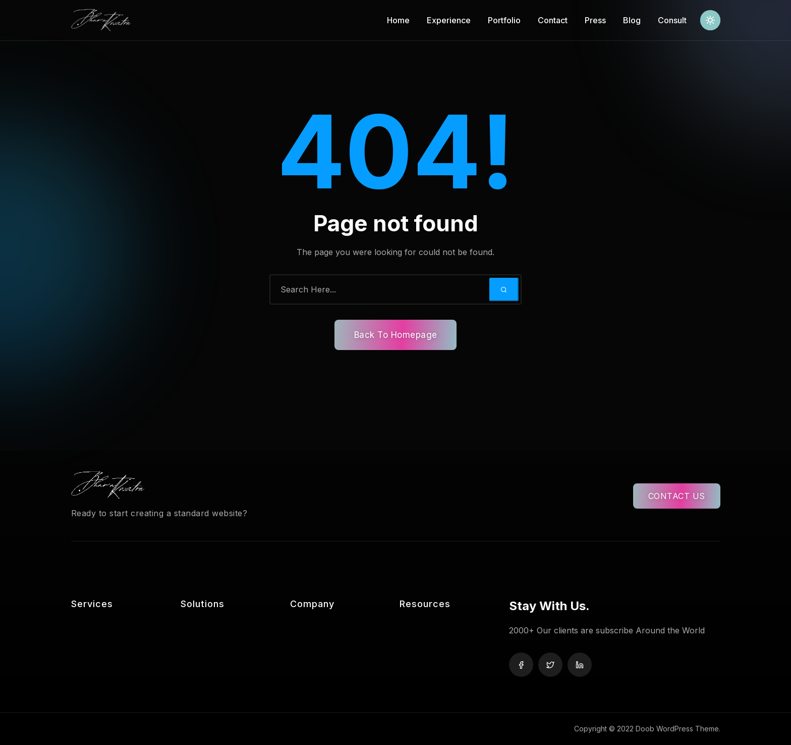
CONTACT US (676, 496)
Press (595, 20)
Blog (632, 20)
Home (398, 20)
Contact (553, 20)
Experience (449, 20)
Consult (672, 20)
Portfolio (504, 20)
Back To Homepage (395, 335)
